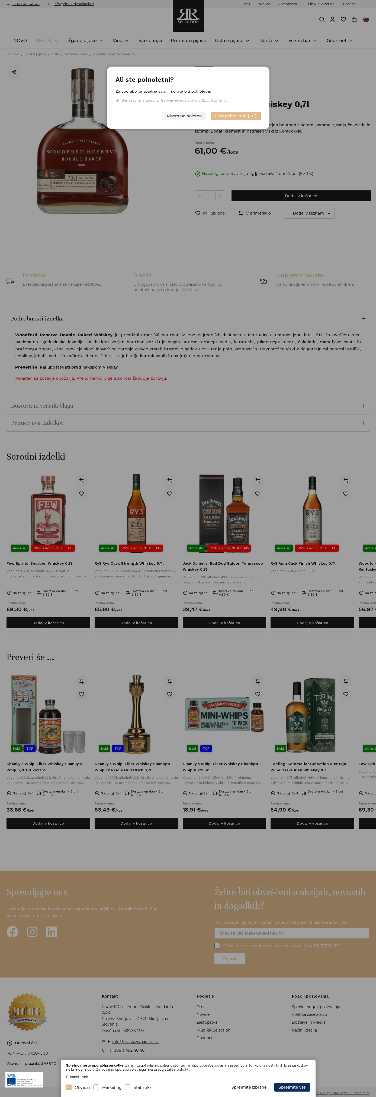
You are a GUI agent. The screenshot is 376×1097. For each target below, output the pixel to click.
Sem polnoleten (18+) (235, 116)
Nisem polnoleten (184, 116)
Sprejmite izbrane (249, 1087)
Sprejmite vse (292, 1087)
